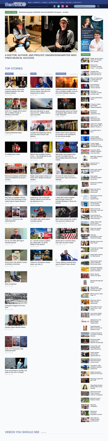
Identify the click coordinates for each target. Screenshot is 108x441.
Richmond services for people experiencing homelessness (96, 198)
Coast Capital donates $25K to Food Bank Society (96, 145)
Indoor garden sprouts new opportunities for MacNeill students (95, 355)
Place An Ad (77, 2)
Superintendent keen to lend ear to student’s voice (96, 328)
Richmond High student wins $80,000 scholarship (96, 341)
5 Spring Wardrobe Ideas (96, 98)
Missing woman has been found (96, 242)
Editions (68, 2)
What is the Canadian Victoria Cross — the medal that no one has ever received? (96, 68)
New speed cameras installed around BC (95, 177)
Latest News (11, 12)
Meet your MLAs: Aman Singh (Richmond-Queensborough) (95, 191)
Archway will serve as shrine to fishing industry (96, 334)
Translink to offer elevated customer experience (96, 367)
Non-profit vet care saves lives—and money (96, 308)
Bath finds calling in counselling (96, 157)
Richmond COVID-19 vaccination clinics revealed (96, 203)
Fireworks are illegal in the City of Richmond (96, 249)
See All (43, 432)
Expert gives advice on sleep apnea (96, 255)
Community (36, 2)
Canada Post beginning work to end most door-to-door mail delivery (95, 74)
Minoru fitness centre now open (95, 274)
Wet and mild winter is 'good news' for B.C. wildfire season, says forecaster (96, 81)
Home (30, 2)
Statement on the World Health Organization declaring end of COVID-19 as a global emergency (95, 323)
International (53, 2)
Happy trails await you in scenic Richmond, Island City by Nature (95, 224)
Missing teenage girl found (96, 281)
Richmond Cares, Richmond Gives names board (95, 360)
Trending (86, 54)
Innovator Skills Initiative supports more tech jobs (95, 151)
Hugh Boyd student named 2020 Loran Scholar (96, 386)
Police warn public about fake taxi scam (96, 171)
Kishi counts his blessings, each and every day (96, 210)
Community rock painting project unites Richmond (95, 347)
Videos (62, 2)
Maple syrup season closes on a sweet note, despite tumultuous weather (96, 61)
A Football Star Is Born (95, 131)
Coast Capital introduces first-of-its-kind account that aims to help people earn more (96, 140)
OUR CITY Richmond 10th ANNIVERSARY (95, 118)
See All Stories (23, 74)
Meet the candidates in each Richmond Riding (96, 236)
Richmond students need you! (96, 183)
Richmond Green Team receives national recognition (96, 393)
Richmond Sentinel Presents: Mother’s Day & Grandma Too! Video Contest (96, 270)
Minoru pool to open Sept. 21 (96, 294)
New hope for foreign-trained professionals (94, 419)
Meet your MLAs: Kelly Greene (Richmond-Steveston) (95, 302)
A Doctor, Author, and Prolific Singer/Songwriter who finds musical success (96, 107)
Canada (44, 2)
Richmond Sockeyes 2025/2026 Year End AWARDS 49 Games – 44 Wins (96, 114)
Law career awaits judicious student (96, 314)
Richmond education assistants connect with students (96, 414)
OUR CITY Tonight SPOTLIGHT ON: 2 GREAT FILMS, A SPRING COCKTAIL (96, 127)
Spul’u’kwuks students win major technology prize (96, 288)
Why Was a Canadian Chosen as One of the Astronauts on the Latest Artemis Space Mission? (96, 95)
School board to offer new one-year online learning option (96, 217)
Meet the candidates (93, 405)
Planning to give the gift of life (96, 379)
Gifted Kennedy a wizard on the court (96, 372)
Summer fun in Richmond (95, 163)
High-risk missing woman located (95, 229)
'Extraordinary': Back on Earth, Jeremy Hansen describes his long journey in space (96, 88)
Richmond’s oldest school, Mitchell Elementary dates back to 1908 (96, 263)
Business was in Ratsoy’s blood (95, 399)
